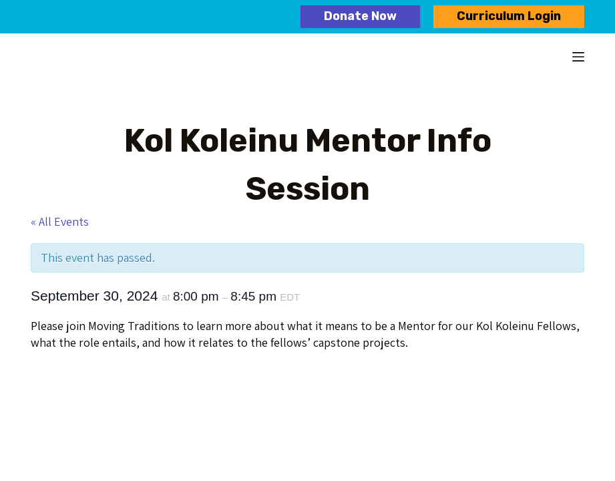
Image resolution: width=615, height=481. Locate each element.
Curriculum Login (509, 16)
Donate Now (360, 16)
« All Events (60, 221)
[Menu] (578, 57)
